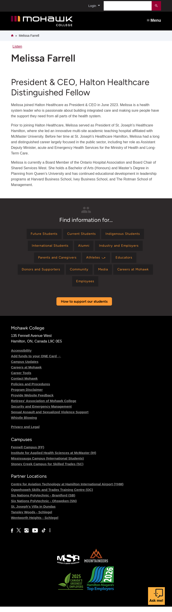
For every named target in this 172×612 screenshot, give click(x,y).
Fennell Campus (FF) (27, 452)
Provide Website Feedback (32, 400)
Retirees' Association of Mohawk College (43, 406)
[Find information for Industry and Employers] (122, 247)
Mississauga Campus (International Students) (47, 464)
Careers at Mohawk (26, 372)
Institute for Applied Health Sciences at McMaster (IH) (53, 458)
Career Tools (21, 378)
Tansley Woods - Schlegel (31, 517)
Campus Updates (25, 367)
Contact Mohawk (24, 384)
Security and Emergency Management (41, 412)
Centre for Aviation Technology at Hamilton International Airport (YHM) (67, 489)
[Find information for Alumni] (84, 247)
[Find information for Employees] (85, 286)
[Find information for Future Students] (41, 234)
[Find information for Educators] (127, 260)
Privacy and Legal (25, 432)
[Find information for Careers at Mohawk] (137, 273)
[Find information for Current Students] (81, 234)
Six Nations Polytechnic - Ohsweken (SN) (44, 506)
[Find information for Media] (104, 273)
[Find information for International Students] (47, 247)
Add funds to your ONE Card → (36, 361)
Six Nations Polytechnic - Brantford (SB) (43, 500)
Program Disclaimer (27, 395)
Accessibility (21, 356)
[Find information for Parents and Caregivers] (55, 260)
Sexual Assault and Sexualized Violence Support (49, 417)
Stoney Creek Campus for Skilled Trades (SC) (47, 469)
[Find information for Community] (78, 273)
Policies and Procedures (30, 389)
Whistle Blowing (24, 423)
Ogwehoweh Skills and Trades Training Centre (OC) (52, 495)
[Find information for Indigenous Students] (126, 234)
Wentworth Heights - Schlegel (34, 523)
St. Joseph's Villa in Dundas (33, 512)
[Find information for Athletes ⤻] (97, 260)
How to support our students (84, 307)
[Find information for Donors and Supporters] (36, 273)
